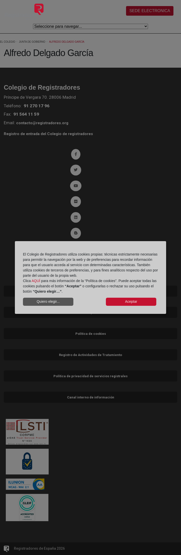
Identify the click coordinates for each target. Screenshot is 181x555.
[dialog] (90, 277)
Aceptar (131, 301)
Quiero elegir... (48, 301)
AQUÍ (36, 281)
